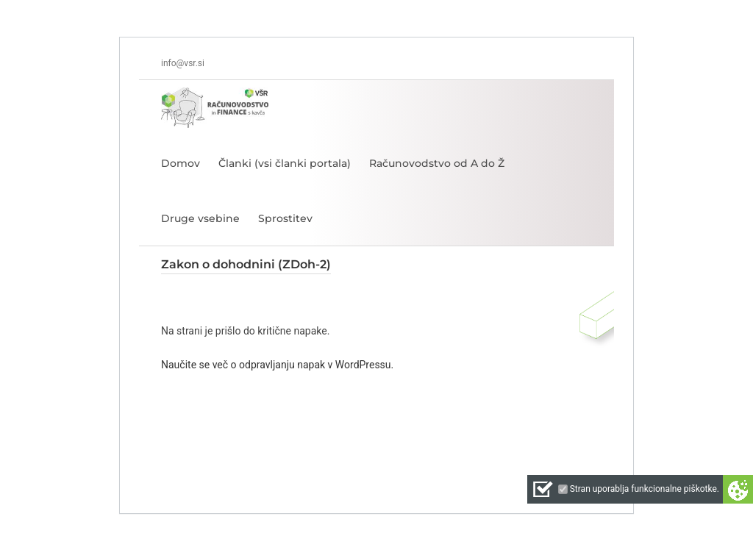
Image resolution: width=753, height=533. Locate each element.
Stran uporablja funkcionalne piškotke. (644, 489)
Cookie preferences (738, 489)
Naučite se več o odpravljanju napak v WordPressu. (277, 365)
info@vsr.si (182, 63)
